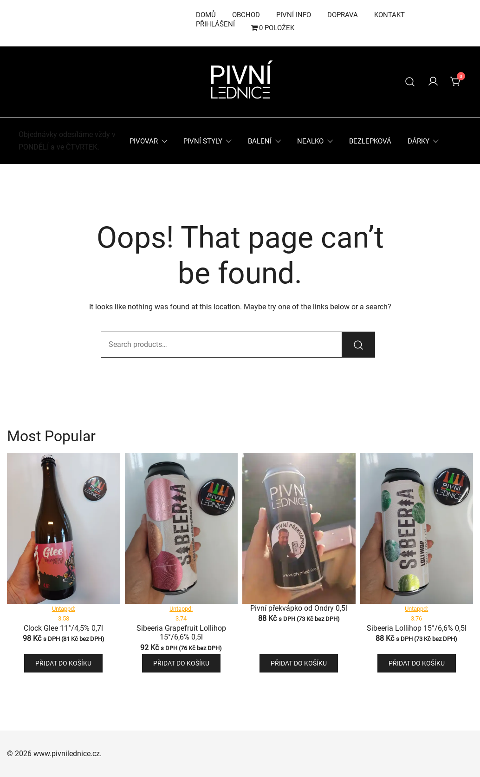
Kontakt (389, 15)
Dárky (418, 141)
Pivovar (144, 141)
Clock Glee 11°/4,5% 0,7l (63, 628)
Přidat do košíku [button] (63, 663)
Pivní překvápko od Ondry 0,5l (298, 608)
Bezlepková (370, 141)
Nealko (310, 141)
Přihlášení (215, 24)
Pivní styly (202, 141)
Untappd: (63, 608)
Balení (260, 141)
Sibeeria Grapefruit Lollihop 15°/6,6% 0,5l (181, 632)
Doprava (342, 15)
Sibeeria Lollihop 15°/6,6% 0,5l (417, 628)
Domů (206, 15)
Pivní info (293, 15)
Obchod (246, 15)
